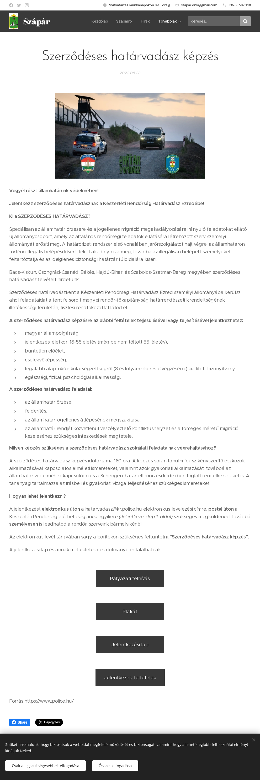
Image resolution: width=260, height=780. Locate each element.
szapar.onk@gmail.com (199, 5)
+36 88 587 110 (239, 5)
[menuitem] (71, 21)
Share (19, 722)
